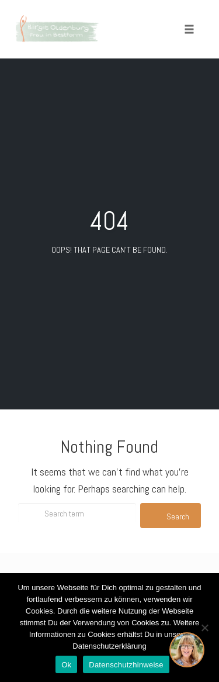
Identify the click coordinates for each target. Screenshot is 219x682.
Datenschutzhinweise (126, 664)
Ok (66, 664)
